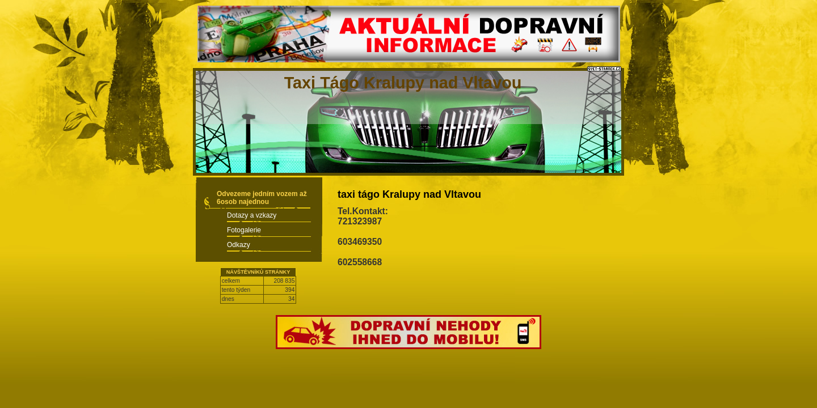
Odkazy (238, 245)
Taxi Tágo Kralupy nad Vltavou (403, 83)
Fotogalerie (244, 230)
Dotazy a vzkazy (251, 215)
